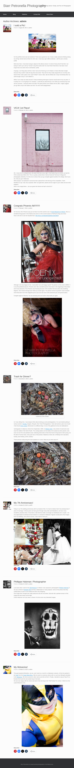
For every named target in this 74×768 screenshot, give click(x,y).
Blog (14, 14)
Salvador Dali (27, 589)
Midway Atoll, (48, 429)
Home (5, 14)
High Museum (33, 587)
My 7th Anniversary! (23, 503)
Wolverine (19, 677)
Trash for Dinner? (22, 376)
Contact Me (37, 14)
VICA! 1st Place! (22, 108)
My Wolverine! (21, 667)
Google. (25, 424)
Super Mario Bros (28, 675)
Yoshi (16, 675)
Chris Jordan (23, 426)
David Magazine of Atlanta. (58, 211)
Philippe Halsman (63, 587)
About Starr (49, 14)
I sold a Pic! (19, 25)
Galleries (24, 14)
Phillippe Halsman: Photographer (30, 581)
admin (23, 21)
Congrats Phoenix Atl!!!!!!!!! (27, 205)
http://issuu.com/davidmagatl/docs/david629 (47, 215)
